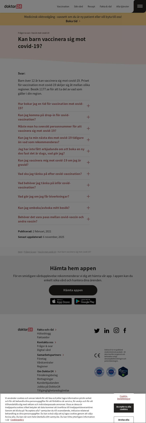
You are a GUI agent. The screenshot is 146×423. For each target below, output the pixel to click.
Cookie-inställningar (123, 397)
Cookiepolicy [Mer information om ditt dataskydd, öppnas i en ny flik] (17, 419)
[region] (73, 408)
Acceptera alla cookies (123, 408)
